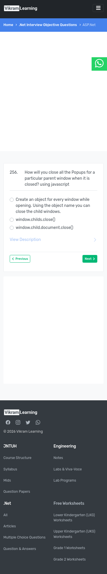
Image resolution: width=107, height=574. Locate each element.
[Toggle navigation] (98, 8)
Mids (7, 480)
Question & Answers (19, 549)
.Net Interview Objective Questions (48, 25)
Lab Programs (65, 480)
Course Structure (17, 458)
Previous (20, 259)
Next (90, 259)
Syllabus (10, 469)
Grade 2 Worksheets (70, 559)
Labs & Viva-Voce (68, 469)
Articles (9, 526)
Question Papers (16, 492)
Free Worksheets (69, 503)
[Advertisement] (53, 91)
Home (8, 25)
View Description (53, 240)
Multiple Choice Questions (24, 537)
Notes (58, 458)
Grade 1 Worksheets (69, 548)
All (5, 515)
